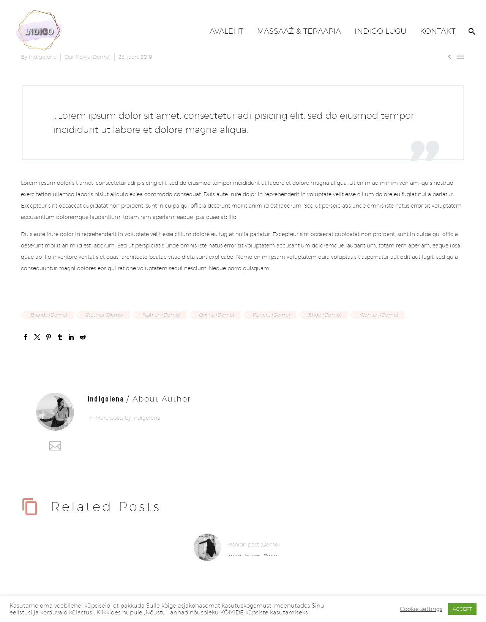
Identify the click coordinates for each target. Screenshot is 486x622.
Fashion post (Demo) (253, 545)
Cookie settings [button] (421, 609)
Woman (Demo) (379, 315)
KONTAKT (438, 31)
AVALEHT (226, 31)
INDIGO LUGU (380, 31)
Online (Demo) (216, 315)
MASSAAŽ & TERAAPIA (299, 31)
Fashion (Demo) (161, 315)
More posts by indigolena (127, 418)
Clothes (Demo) (105, 315)
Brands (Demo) (49, 315)
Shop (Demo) (325, 315)
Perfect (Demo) (271, 315)
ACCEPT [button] (462, 609)
